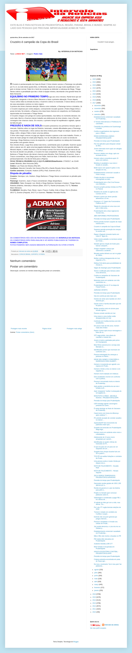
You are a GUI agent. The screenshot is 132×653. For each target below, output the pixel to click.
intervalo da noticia (25, 251)
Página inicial (46, 328)
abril (96, 581)
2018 (94, 100)
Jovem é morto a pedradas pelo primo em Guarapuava (107, 341)
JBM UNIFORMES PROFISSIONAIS (106, 216)
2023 (94, 85)
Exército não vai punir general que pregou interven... (105, 518)
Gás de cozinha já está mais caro (105, 296)
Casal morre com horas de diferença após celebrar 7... (106, 414)
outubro (97, 111)
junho (96, 575)
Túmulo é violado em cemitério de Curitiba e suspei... (105, 513)
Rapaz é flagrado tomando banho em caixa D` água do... (106, 235)
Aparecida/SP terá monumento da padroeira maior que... (105, 424)
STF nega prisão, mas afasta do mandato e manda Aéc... (105, 336)
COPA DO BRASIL (25, 254)
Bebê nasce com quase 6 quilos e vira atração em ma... (107, 169)
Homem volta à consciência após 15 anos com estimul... (106, 159)
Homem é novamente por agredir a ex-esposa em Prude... (107, 365)
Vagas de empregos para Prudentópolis (107, 268)
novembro (98, 108)
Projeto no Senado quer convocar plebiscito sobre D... (105, 494)
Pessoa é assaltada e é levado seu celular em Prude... (106, 522)
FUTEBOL (42, 254)
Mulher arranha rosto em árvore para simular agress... (106, 309)
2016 (94, 594)
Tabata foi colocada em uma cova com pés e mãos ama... (107, 207)
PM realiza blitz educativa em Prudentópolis (104, 540)
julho (96, 573)
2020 (94, 94)
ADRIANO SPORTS (101, 290)
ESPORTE (34, 254)
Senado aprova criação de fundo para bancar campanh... (106, 245)
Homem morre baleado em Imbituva (106, 374)
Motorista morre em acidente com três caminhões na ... (107, 281)
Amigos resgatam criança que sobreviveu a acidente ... (104, 249)
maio (96, 579)
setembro (97, 114)
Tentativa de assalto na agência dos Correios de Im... (106, 192)
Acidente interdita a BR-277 (103, 544)
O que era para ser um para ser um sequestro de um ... (106, 448)
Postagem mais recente (19, 328)
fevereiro (97, 587)
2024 (94, 82)
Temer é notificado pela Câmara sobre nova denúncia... (107, 272)
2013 (94, 603)
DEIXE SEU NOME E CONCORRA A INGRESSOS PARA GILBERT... (106, 360)
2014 (94, 600)
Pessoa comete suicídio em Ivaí (104, 313)
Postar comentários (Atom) (25, 332)
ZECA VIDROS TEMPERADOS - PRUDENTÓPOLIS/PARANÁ (105, 476)
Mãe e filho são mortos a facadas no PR (107, 536)
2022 (94, 88)
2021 (94, 91)
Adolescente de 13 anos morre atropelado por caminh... (104, 438)
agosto (96, 570)
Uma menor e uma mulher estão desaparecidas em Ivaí (105, 317)
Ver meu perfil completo (98, 628)
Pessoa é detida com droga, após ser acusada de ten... (106, 154)
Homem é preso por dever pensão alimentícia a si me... (105, 197)
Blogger (76, 642)
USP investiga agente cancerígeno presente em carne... (105, 404)
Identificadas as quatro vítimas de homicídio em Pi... (105, 443)
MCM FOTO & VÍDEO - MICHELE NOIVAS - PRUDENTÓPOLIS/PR (106, 397)
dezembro (98, 105)
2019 (94, 97)
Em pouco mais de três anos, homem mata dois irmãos (106, 326)
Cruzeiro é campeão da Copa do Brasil (107, 226)
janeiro (96, 590)
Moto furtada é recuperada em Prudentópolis (104, 547)
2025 (94, 79)
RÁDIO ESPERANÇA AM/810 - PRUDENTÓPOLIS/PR (104, 137)
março (96, 584)
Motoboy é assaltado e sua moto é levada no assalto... (105, 164)
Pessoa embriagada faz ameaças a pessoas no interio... (106, 355)
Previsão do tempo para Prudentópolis (107, 141)
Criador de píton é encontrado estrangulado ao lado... (104, 178)
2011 (94, 609)
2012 (94, 606)
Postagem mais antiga (74, 328)
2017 (94, 103)
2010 (94, 612)
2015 (94, 597)
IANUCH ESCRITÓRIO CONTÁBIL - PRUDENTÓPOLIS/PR (106, 552)
